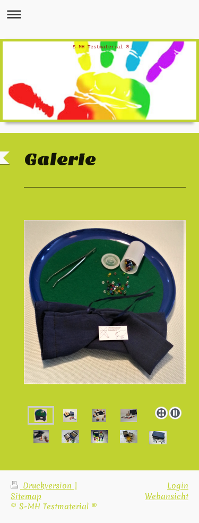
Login (177, 485)
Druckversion (42, 485)
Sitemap (26, 496)
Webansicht (166, 496)
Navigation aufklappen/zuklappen (99, 14)
